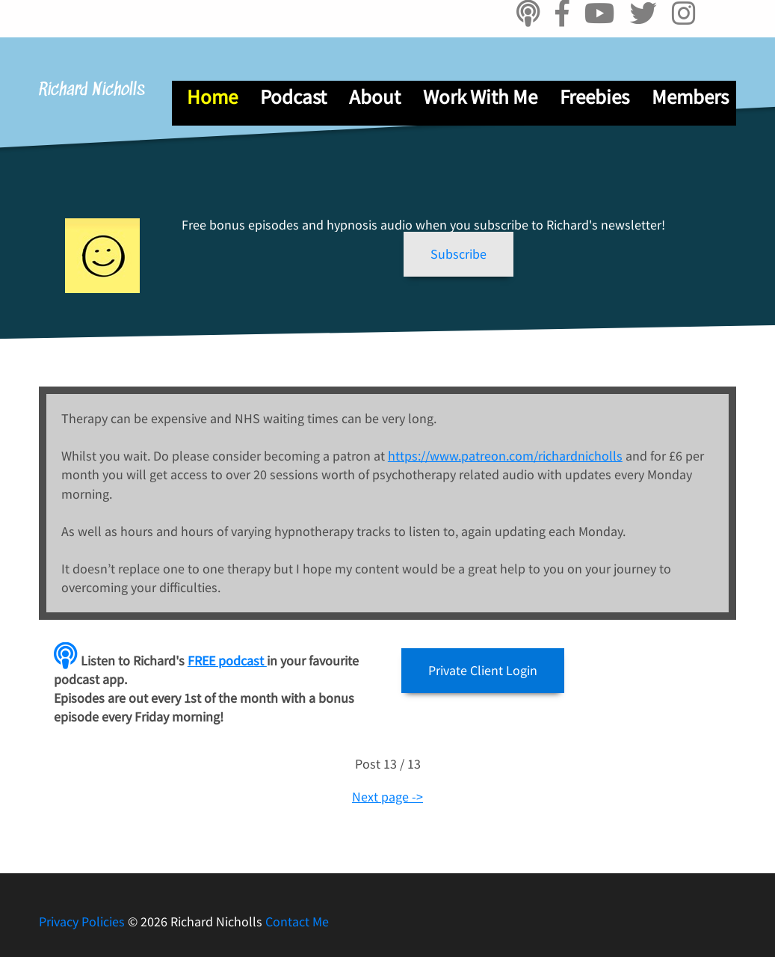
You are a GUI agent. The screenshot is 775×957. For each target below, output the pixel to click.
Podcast (293, 96)
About (375, 96)
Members (690, 96)
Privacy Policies (83, 921)
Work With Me (480, 96)
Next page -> (387, 796)
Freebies (594, 96)
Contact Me (297, 921)
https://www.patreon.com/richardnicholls (505, 455)
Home (212, 96)
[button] (458, 254)
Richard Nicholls (92, 90)
